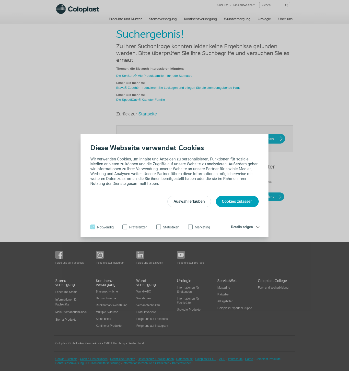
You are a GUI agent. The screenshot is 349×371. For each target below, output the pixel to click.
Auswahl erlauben (189, 201)
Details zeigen (242, 227)
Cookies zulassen (237, 201)
